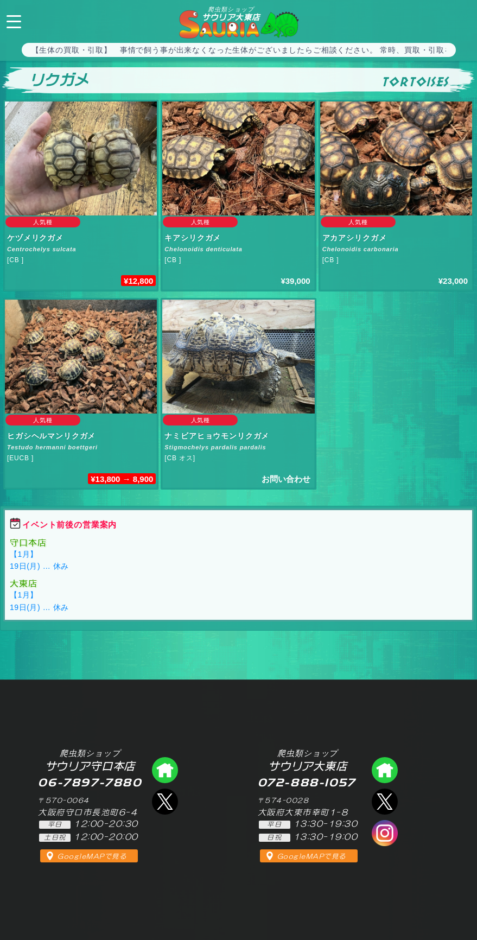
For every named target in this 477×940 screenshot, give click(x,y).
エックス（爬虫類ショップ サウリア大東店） (385, 802)
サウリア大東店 (231, 13)
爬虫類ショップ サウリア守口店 (165, 770)
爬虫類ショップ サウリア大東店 (385, 770)
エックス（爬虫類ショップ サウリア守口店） (165, 802)
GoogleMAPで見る (92, 856)
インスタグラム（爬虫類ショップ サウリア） (385, 833)
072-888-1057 (460, 20)
